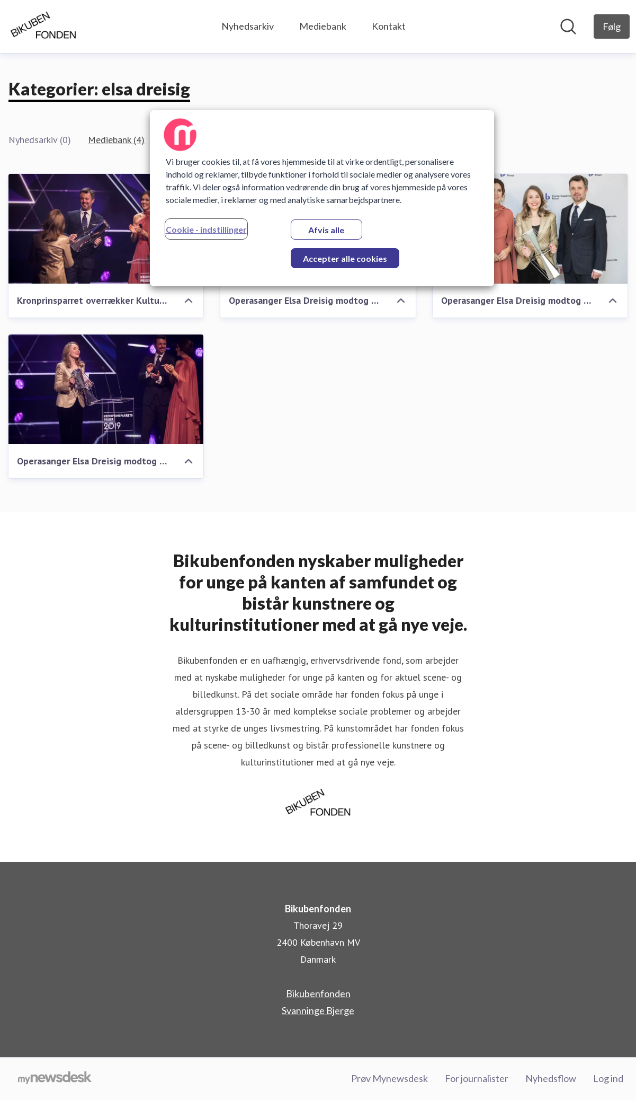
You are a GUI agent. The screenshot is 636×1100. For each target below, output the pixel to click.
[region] (322, 198)
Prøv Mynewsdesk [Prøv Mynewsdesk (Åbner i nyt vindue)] (389, 1078)
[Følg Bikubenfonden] (612, 26)
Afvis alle (326, 230)
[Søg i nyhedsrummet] (568, 26)
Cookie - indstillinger (206, 229)
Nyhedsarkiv (247, 26)
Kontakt (389, 26)
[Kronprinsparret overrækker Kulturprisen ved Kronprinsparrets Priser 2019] (105, 229)
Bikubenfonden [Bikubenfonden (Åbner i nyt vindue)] (318, 993)
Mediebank (322, 26)
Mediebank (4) (116, 140)
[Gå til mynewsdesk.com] (55, 1078)
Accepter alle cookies (345, 258)
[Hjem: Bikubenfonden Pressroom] (43, 26)
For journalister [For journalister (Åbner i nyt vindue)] (476, 1078)
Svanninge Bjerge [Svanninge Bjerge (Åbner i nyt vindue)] (318, 1010)
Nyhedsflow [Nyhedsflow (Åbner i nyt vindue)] (550, 1078)
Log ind (608, 1078)
